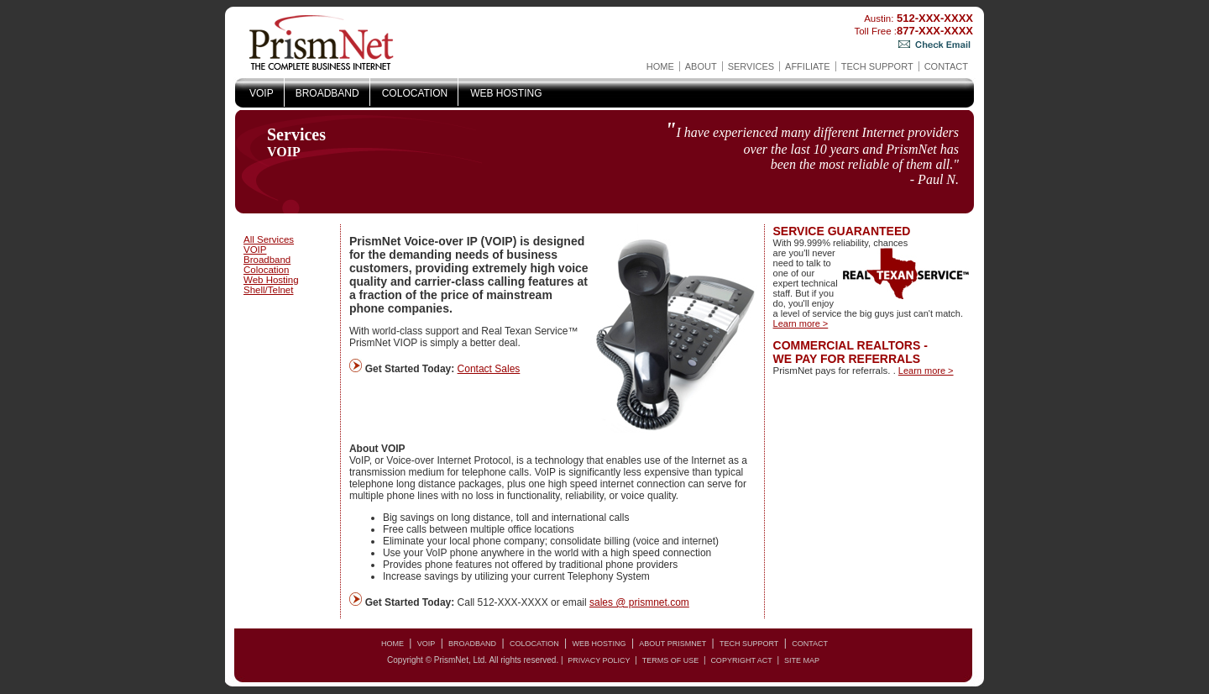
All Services (268, 239)
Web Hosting (506, 93)
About (701, 66)
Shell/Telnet (268, 290)
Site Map (801, 660)
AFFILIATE (807, 66)
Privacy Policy (599, 660)
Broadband (327, 93)
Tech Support (877, 66)
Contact (946, 66)
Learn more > (801, 323)
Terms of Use (670, 660)
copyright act (741, 660)
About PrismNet (672, 643)
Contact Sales (489, 369)
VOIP (261, 93)
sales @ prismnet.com (639, 602)
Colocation (414, 93)
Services (751, 66)
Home (660, 66)
